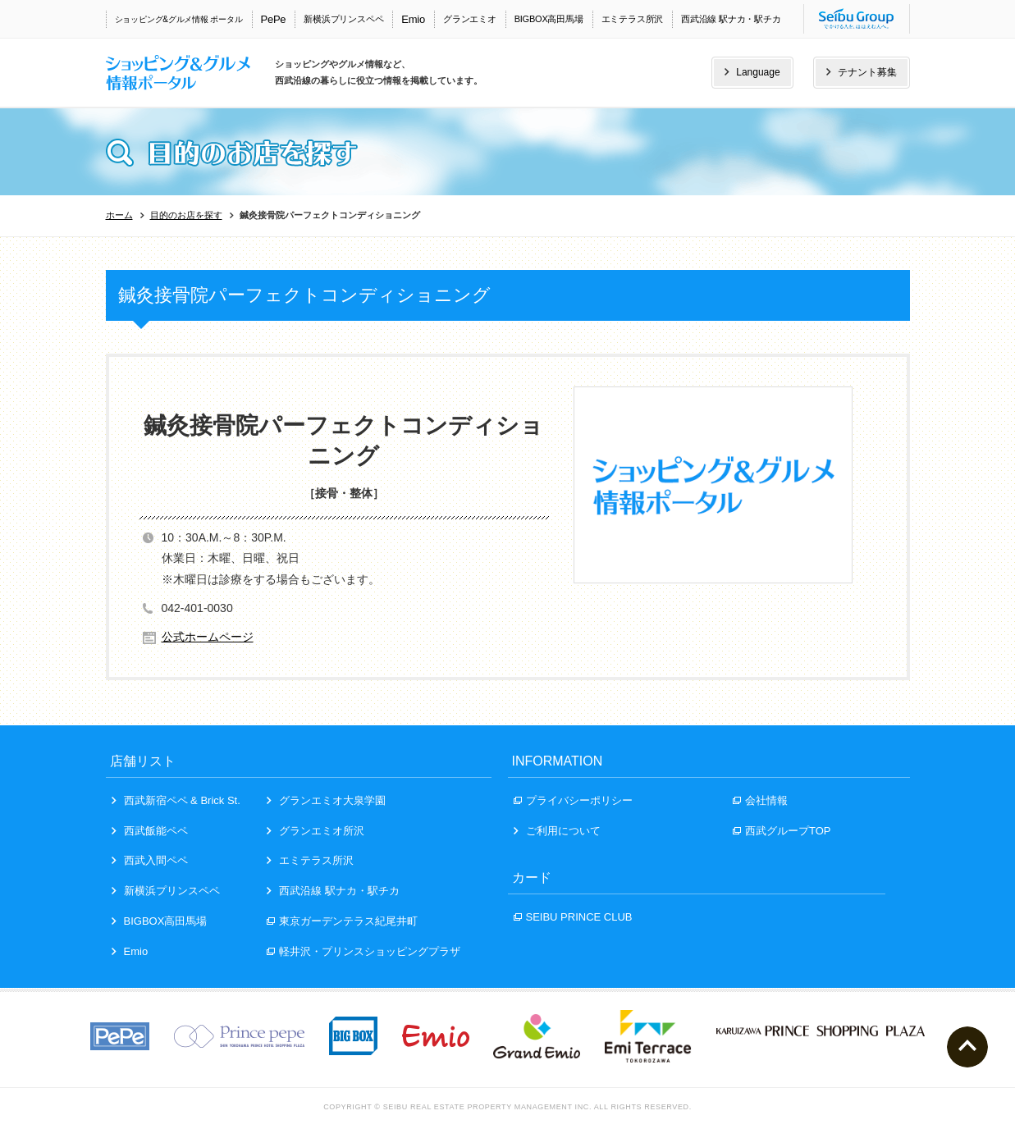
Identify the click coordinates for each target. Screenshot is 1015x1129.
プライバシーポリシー (573, 800)
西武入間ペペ (150, 860)
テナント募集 (861, 72)
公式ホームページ (208, 636)
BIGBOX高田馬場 (548, 19)
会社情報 (760, 800)
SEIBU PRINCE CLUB (573, 917)
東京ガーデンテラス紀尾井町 (342, 921)
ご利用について (557, 831)
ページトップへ (967, 1046)
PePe (273, 19)
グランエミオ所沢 (315, 831)
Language (752, 72)
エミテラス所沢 (632, 19)
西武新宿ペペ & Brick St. (176, 800)
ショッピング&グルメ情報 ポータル (179, 19)
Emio (413, 19)
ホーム (119, 215)
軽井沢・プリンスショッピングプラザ (363, 951)
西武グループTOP (782, 831)
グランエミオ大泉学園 (326, 800)
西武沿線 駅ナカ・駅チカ (730, 19)
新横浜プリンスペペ (343, 19)
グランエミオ (469, 19)
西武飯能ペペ (150, 831)
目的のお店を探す (186, 215)
